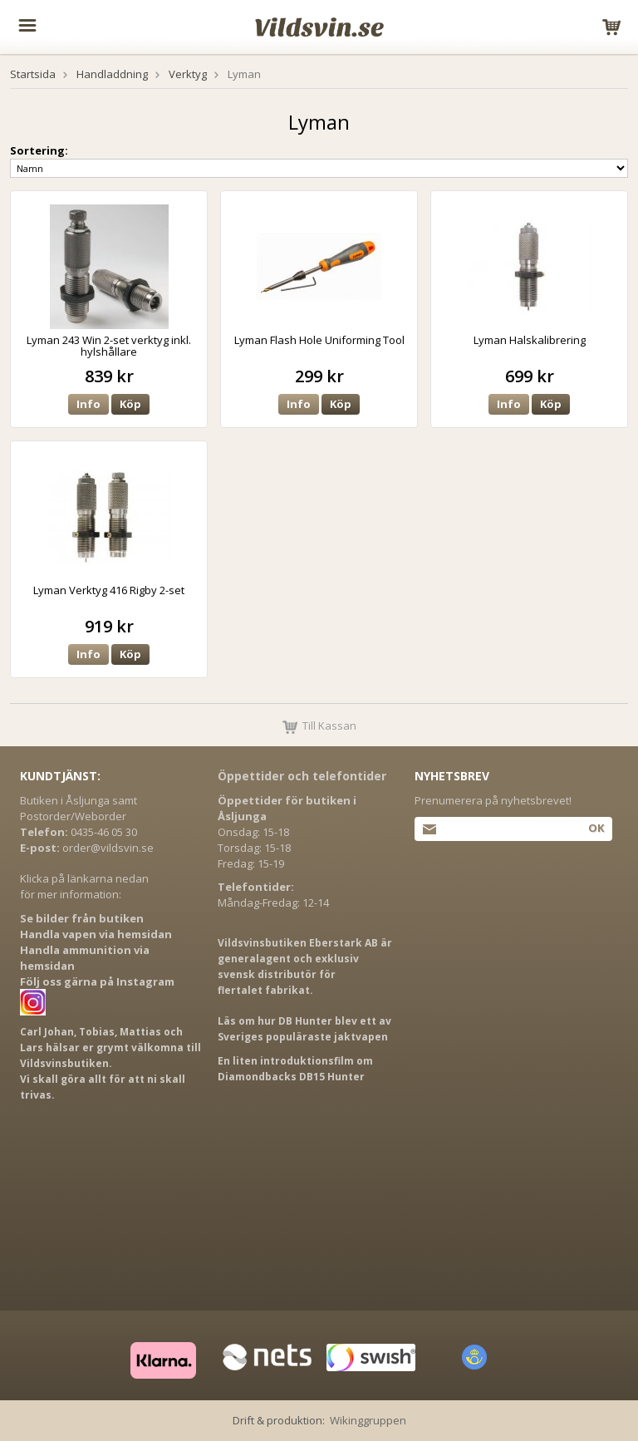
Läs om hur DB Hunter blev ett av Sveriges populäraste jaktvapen (304, 1029)
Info (88, 403)
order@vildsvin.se (108, 847)
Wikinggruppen (368, 1420)
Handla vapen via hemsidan (96, 934)
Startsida (33, 73)
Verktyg (188, 73)
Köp (130, 403)
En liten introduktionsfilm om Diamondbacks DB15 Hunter (295, 1069)
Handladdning (112, 73)
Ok (596, 827)
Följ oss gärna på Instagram (97, 981)
